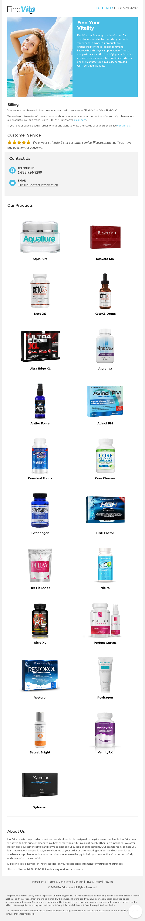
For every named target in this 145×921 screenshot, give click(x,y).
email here (80, 119)
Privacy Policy (94, 881)
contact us (123, 125)
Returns (108, 881)
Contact (78, 881)
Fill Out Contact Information (38, 185)
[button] (135, 911)
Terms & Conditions (60, 881)
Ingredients (39, 881)
